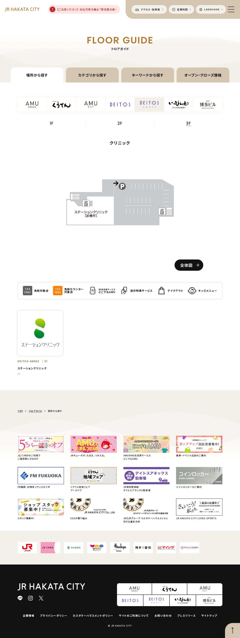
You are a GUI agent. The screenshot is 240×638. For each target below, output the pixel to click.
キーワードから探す (147, 74)
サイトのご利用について (134, 615)
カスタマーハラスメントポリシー (93, 615)
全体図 (190, 265)
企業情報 (28, 615)
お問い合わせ (163, 615)
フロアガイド (35, 410)
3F (188, 123)
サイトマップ (209, 615)
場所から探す (37, 74)
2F (120, 123)
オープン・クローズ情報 (203, 74)
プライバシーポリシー (53, 615)
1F (51, 123)
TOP (20, 410)
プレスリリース (186, 615)
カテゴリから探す (92, 74)
